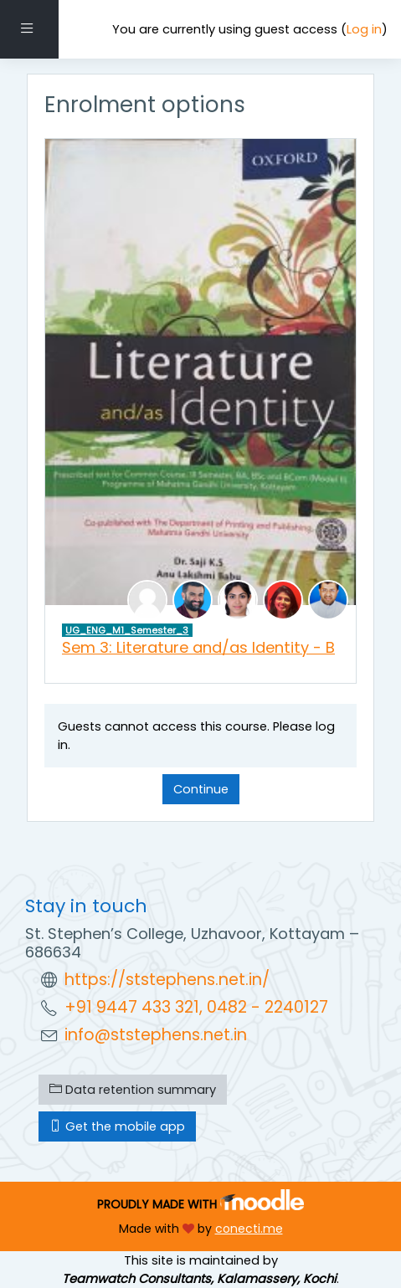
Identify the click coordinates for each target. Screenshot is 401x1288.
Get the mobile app (117, 1126)
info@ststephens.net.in (155, 1035)
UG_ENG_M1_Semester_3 (126, 630)
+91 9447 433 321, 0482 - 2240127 (196, 1007)
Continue (201, 789)
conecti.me (249, 1228)
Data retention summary (132, 1089)
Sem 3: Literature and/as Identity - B (198, 647)
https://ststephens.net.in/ (167, 979)
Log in (364, 29)
